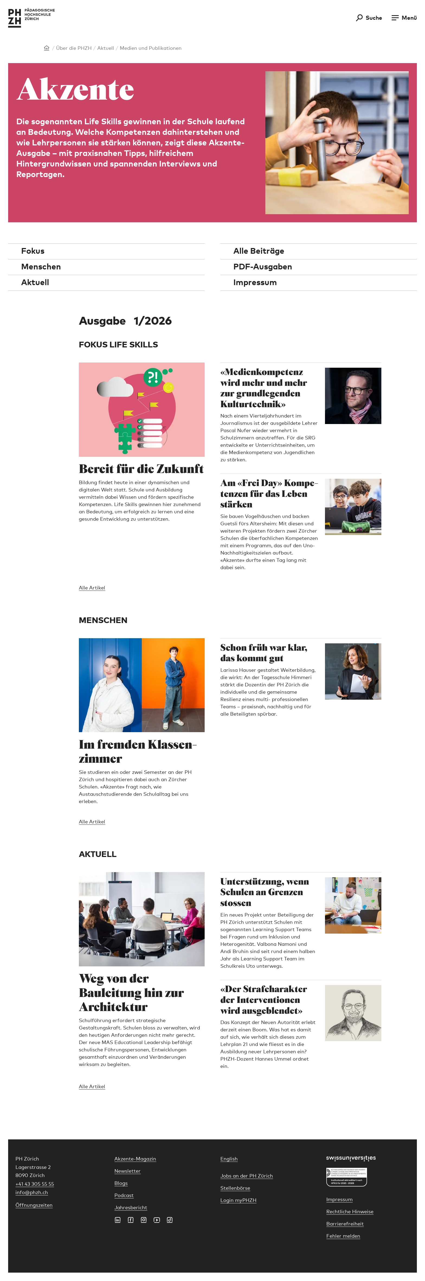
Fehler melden (343, 1236)
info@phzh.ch (31, 1192)
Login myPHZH (238, 1200)
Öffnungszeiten (34, 1205)
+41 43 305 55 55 (34, 1184)
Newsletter (127, 1171)
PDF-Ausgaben (262, 267)
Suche (374, 18)
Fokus (32, 251)
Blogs (121, 1183)
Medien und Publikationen (151, 48)
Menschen (41, 267)
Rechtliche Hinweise (350, 1212)
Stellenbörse (235, 1188)
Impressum (255, 283)
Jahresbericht (130, 1207)
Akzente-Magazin (135, 1159)
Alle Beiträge (258, 251)
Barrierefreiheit (345, 1224)
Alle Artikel (92, 588)
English (229, 1159)
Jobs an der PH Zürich (246, 1176)
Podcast (124, 1195)
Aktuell (105, 48)
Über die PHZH (74, 48)
